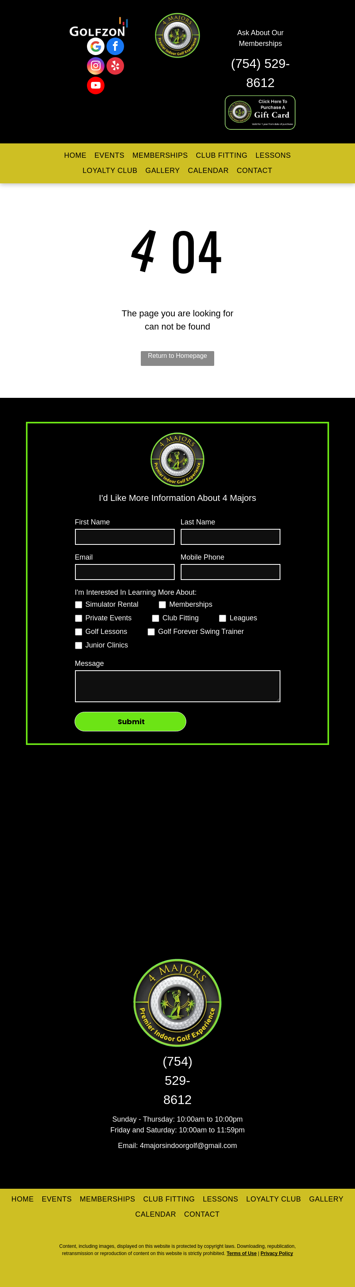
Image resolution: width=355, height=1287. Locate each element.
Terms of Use (241, 1253)
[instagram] (96, 67)
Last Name (198, 522)
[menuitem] (75, 155)
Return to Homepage (177, 355)
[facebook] (115, 47)
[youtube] (96, 86)
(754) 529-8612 (178, 1080)
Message (89, 663)
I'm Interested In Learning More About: (136, 592)
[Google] (96, 47)
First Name (92, 522)
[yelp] (115, 67)
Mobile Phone (203, 557)
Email (84, 557)
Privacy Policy (276, 1253)
